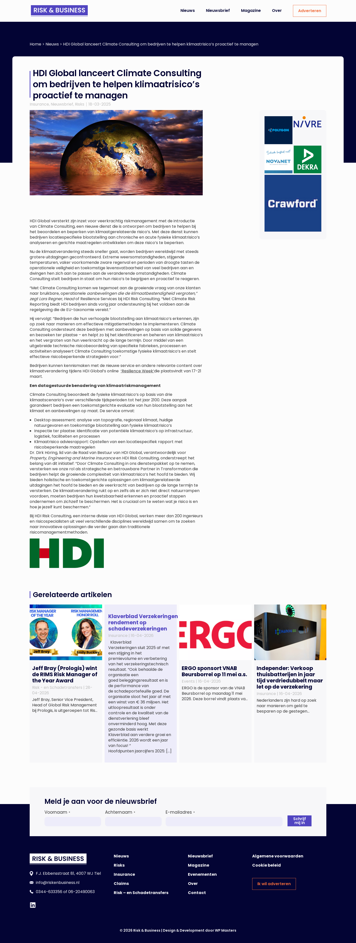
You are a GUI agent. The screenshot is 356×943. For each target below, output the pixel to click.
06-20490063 (81, 892)
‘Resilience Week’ (137, 371)
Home (35, 44)
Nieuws (187, 10)
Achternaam (120, 812)
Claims (121, 883)
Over (277, 10)
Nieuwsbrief (218, 10)
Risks (79, 104)
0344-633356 (49, 892)
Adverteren (309, 11)
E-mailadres (180, 812)
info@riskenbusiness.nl (57, 882)
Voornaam (57, 812)
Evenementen (202, 874)
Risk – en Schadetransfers (141, 893)
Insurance (39, 104)
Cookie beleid (266, 865)
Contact (197, 893)
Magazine (251, 10)
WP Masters (225, 930)
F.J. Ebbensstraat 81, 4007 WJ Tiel (68, 873)
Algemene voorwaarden (277, 856)
